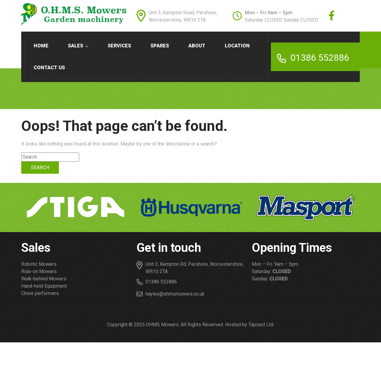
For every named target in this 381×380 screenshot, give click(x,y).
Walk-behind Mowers (43, 279)
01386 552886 (319, 57)
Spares (159, 46)
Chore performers (40, 293)
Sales (78, 46)
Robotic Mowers (38, 264)
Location (237, 46)
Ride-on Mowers (39, 271)
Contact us (49, 67)
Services (119, 46)
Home (41, 46)
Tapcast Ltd (260, 324)
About (196, 46)
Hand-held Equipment (44, 286)
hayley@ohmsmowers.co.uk (175, 294)
